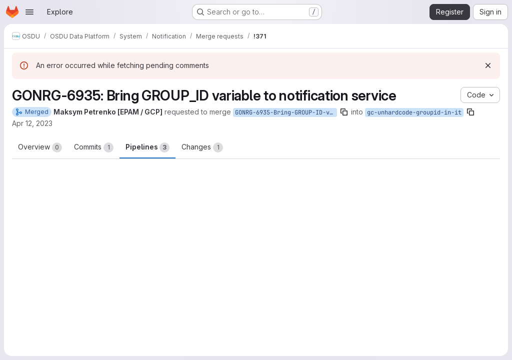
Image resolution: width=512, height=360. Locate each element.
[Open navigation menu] (30, 12)
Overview (40, 147)
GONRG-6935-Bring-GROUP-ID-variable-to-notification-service (286, 112)
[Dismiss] (488, 66)
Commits (94, 147)
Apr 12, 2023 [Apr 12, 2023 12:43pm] (32, 123)
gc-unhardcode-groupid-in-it (414, 112)
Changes (202, 147)
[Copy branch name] (344, 112)
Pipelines (148, 147)
